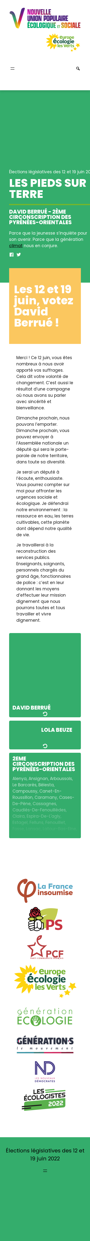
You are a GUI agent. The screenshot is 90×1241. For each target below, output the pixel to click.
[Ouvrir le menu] (12, 68)
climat (16, 246)
